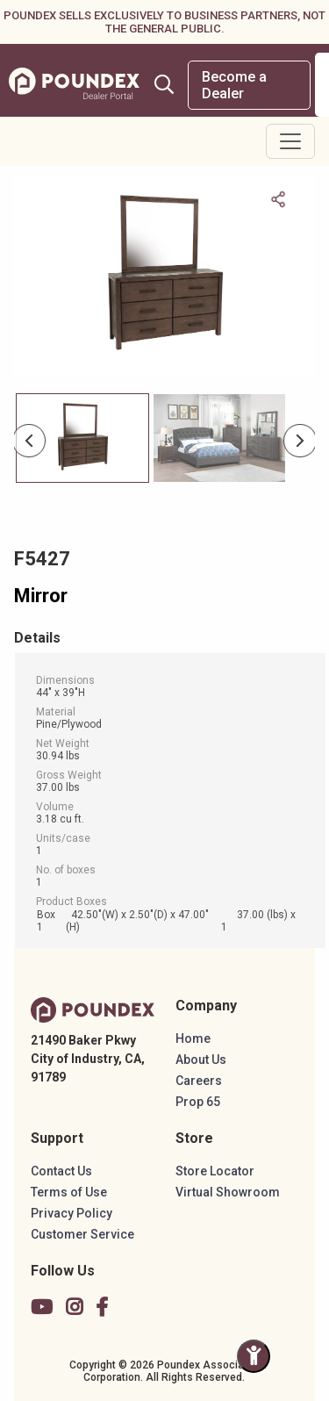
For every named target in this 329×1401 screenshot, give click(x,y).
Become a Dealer (234, 85)
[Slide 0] (82, 438)
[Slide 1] (219, 438)
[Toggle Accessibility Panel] (253, 1356)
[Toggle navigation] (290, 141)
